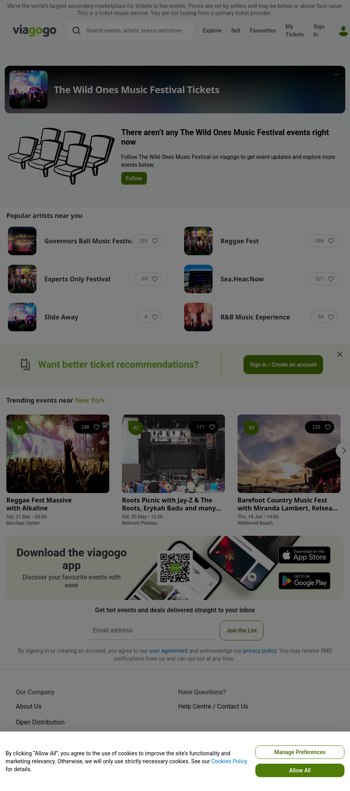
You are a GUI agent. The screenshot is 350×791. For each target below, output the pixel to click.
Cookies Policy (229, 761)
